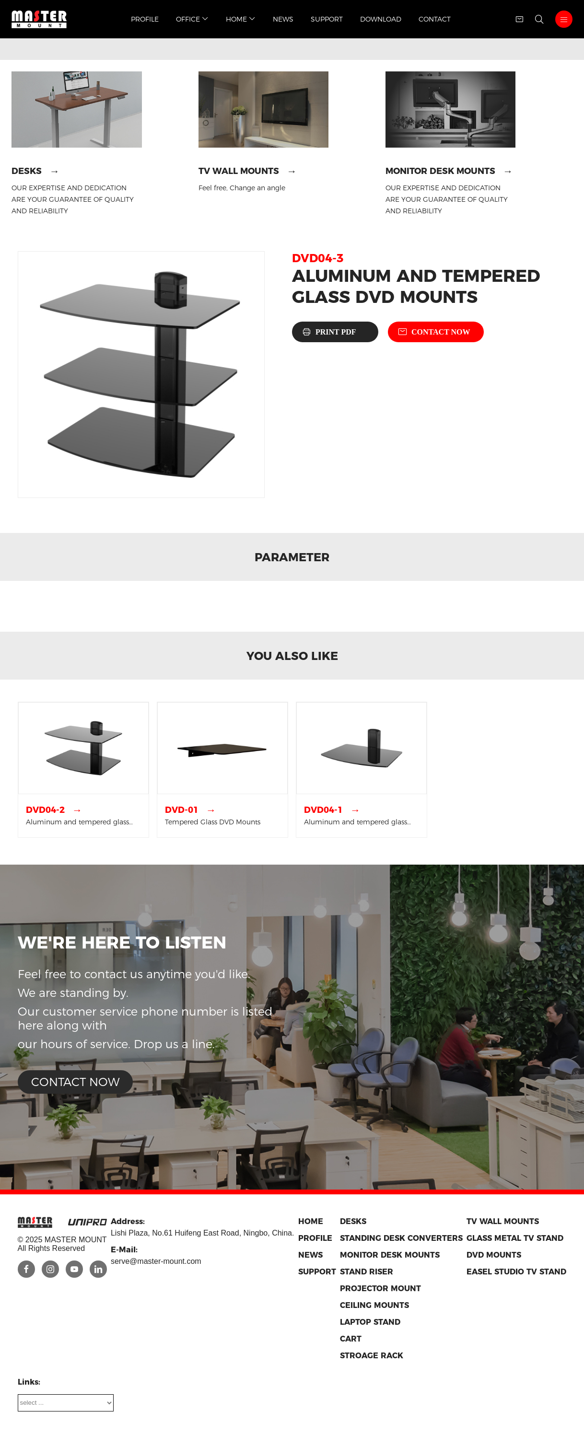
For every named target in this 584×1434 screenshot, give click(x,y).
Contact (435, 19)
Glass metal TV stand (515, 1238)
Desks (27, 171)
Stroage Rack (371, 1355)
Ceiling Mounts (374, 1305)
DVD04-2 (45, 810)
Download (380, 19)
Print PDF (335, 331)
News (283, 19)
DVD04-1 (323, 810)
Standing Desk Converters (401, 1238)
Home (241, 19)
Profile (145, 19)
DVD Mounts (494, 1255)
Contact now (440, 331)
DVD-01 (182, 810)
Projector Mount (380, 1288)
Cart (351, 1338)
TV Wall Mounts (239, 171)
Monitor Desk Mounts (440, 171)
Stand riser (366, 1271)
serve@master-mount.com (156, 1261)
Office (192, 19)
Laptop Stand (370, 1322)
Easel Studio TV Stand (516, 1271)
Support (327, 19)
